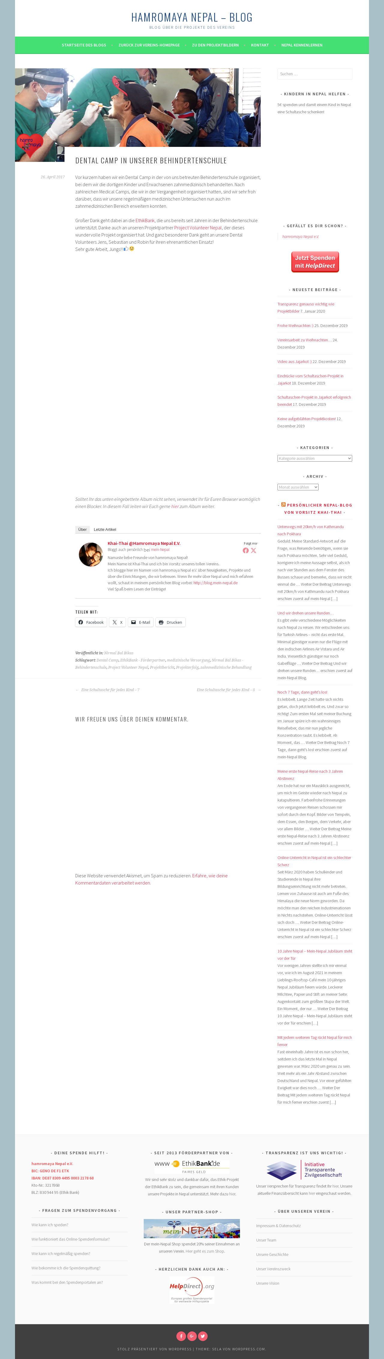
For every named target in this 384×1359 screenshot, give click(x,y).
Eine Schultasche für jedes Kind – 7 (107, 690)
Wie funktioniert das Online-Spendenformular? (71, 1239)
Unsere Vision (267, 1283)
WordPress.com (248, 1349)
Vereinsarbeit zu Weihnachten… (305, 340)
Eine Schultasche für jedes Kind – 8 (229, 690)
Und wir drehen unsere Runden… (306, 613)
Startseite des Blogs (84, 45)
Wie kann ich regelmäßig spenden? (61, 1253)
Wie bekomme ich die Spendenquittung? (66, 1268)
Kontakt (260, 45)
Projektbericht (162, 667)
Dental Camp (107, 660)
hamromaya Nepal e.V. (300, 236)
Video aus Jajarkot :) (295, 361)
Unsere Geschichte (272, 1254)
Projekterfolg (187, 667)
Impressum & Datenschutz (278, 1225)
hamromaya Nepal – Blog (192, 17)
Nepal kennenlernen (301, 45)
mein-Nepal (160, 549)
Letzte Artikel (105, 529)
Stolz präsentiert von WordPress (154, 1349)
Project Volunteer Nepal (198, 227)
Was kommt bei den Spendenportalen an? (67, 1282)
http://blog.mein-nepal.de (216, 582)
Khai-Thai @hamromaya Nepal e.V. (144, 543)
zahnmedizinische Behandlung (226, 667)
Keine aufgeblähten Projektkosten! (307, 418)
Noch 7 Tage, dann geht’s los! (302, 692)
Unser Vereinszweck (273, 1268)
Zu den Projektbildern (215, 45)
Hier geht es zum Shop (205, 1251)
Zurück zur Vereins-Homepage (149, 45)
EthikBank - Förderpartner (142, 660)
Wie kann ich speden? (50, 1224)
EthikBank (145, 220)
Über (82, 529)
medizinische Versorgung (188, 660)
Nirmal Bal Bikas (119, 653)
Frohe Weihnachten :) (296, 325)
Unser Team (266, 1240)
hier (175, 506)
